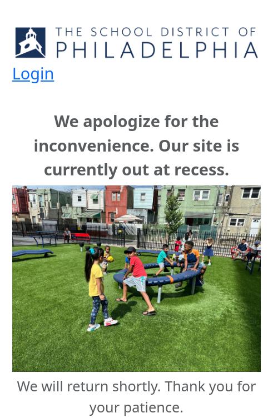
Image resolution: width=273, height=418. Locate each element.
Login (33, 73)
